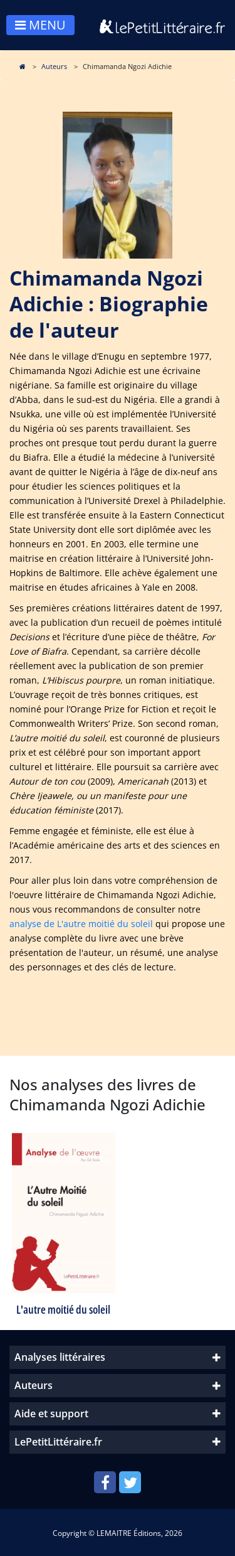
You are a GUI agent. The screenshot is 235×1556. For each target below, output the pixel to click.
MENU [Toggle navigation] (40, 24)
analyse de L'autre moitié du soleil (81, 924)
